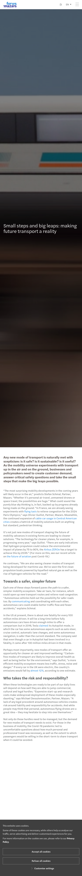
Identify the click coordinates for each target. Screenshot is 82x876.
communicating (19, 601)
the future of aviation (17, 556)
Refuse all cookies (41, 860)
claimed (42, 625)
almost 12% (35, 670)
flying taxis (29, 511)
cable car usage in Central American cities (38, 519)
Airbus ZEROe (50, 549)
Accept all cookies (41, 851)
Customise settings (42, 868)
